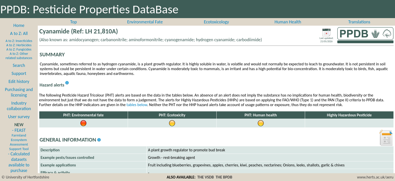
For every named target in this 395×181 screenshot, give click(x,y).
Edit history (19, 81)
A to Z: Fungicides (18, 49)
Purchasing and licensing (19, 92)
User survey (19, 116)
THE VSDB (205, 177)
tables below (136, 104)
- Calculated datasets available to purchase (19, 162)
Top (73, 22)
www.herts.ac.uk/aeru (375, 177)
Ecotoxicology (216, 22)
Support (19, 73)
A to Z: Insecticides (19, 41)
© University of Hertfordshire (25, 177)
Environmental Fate (145, 22)
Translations (359, 22)
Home (18, 25)
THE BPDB (224, 177)
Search (19, 65)
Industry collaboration (19, 105)
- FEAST (18, 139)
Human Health (288, 22)
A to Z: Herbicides (18, 45)
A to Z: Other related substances (19, 56)
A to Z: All (19, 33)
